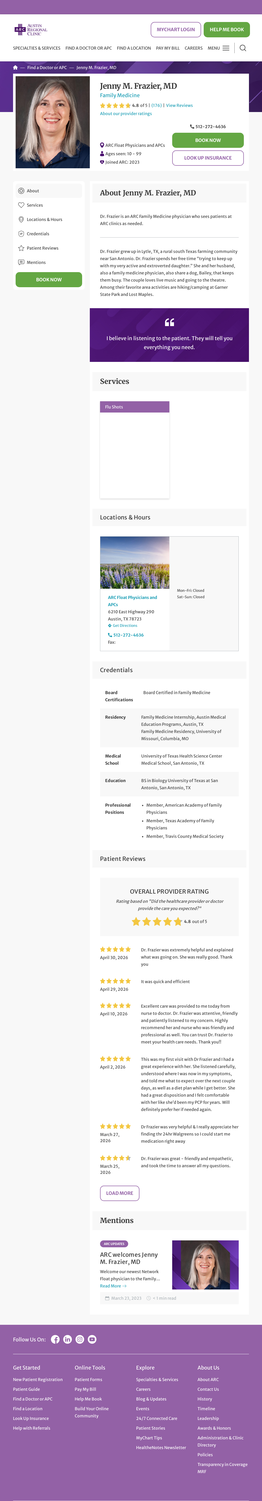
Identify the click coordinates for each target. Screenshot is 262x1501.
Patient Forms (88, 1379)
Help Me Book (227, 29)
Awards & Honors (214, 1428)
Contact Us (208, 1389)
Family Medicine (120, 95)
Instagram (79, 1339)
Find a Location (134, 48)
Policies (205, 1454)
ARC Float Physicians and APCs (135, 145)
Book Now (208, 140)
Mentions (36, 262)
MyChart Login (176, 29)
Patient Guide (26, 1389)
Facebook (55, 1339)
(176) (156, 105)
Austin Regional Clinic (31, 29)
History (205, 1399)
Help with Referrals (31, 1428)
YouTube (92, 1339)
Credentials (38, 233)
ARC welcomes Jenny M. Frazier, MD (129, 1258)
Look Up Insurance (208, 158)
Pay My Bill (168, 48)
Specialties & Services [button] (36, 48)
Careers (194, 48)
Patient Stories (150, 1428)
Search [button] (243, 48)
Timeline (206, 1408)
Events (142, 1408)
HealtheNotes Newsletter (161, 1447)
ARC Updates (114, 1244)
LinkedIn (67, 1339)
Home (15, 67)
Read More (110, 1285)
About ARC (208, 1379)
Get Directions (125, 625)
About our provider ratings (126, 113)
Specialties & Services (157, 1379)
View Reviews (179, 105)
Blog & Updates (151, 1399)
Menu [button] (214, 48)
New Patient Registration (38, 1379)
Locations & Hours (44, 219)
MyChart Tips (149, 1437)
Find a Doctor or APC (89, 48)
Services (35, 205)
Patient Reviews (43, 248)
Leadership (208, 1418)
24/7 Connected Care (156, 1418)
